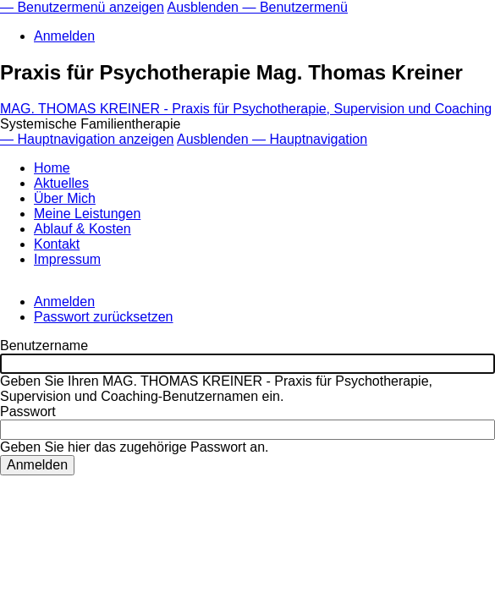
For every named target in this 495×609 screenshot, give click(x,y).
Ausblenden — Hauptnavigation (272, 139)
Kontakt (57, 244)
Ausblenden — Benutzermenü (257, 7)
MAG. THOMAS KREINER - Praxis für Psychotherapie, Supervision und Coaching (246, 109)
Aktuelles (61, 183)
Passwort (28, 411)
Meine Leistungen (87, 213)
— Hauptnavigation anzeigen (86, 139)
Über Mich (65, 198)
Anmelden (64, 36)
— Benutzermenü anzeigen (82, 7)
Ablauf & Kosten (82, 229)
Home (52, 168)
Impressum (67, 259)
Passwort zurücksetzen (103, 317)
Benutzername (44, 345)
